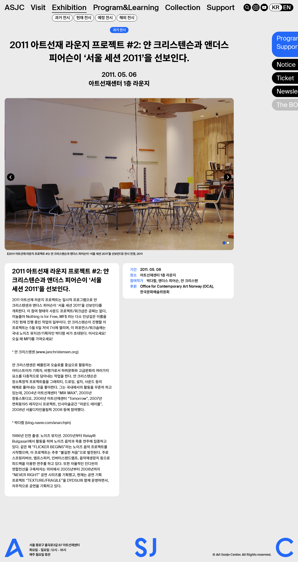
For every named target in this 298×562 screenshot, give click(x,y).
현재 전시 (83, 17)
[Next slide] (227, 183)
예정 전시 (105, 17)
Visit (38, 7)
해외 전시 (126, 17)
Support (221, 7)
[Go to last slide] (10, 183)
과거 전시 (62, 17)
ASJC (14, 7)
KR (275, 7)
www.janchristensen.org (57, 358)
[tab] (224, 248)
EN (287, 7)
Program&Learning (126, 7)
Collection (182, 7)
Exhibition (69, 7)
